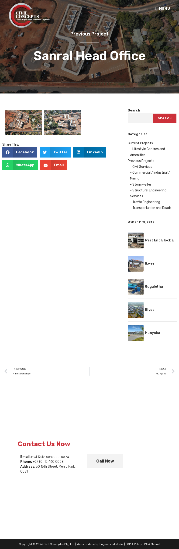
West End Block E (159, 240)
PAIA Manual (152, 544)
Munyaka (152, 333)
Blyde (150, 310)
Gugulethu (154, 287)
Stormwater (141, 185)
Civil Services (142, 167)
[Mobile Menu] (162, 9)
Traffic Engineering (146, 202)
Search (134, 110)
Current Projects (140, 143)
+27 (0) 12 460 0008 (48, 462)
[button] (19, 152)
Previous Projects (141, 161)
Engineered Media (112, 544)
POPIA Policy (134, 544)
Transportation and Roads (152, 208)
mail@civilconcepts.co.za (50, 457)
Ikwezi (150, 264)
